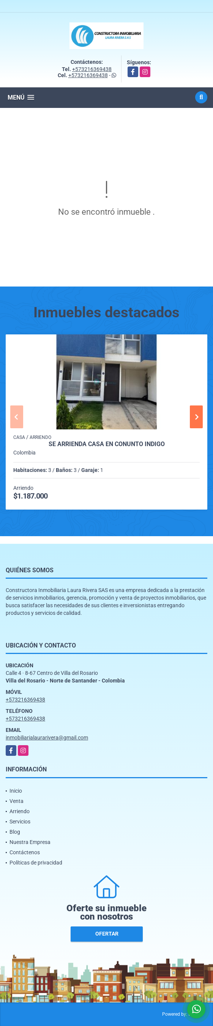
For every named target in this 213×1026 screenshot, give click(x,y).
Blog (14, 832)
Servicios (19, 822)
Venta (16, 801)
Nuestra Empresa (29, 842)
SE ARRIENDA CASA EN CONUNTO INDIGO (107, 444)
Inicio (15, 791)
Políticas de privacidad (35, 863)
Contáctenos (24, 852)
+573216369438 (92, 69)
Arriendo (19, 811)
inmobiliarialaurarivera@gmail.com (47, 738)
